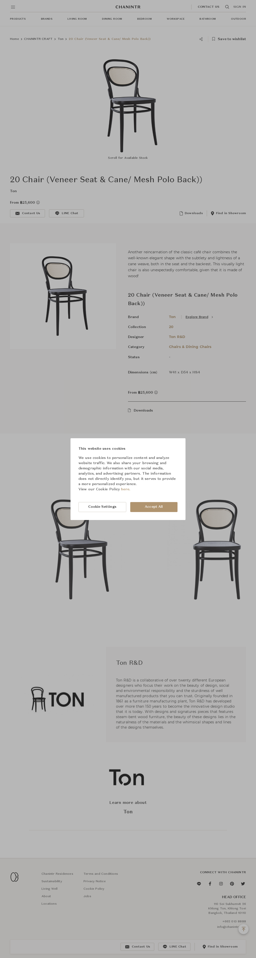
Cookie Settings (102, 507)
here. (125, 489)
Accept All (154, 507)
